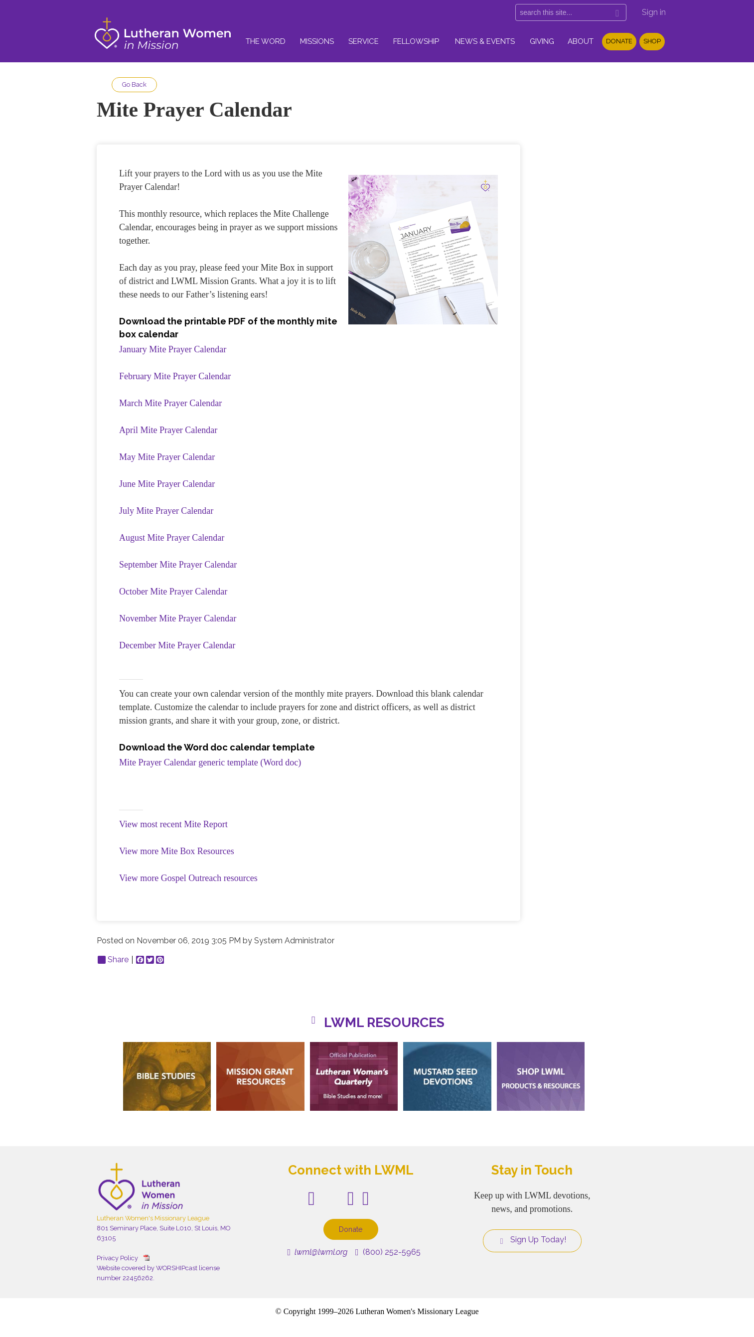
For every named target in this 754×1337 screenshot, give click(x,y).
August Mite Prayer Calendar (171, 538)
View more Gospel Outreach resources (188, 878)
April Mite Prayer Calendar (168, 430)
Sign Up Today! (532, 1240)
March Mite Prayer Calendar (170, 403)
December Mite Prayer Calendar (177, 645)
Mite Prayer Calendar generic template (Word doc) (210, 762)
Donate (619, 41)
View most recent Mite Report (173, 824)
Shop (652, 41)
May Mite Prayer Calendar (167, 457)
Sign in (654, 12)
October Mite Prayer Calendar (173, 591)
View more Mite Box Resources (176, 851)
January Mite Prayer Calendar (172, 349)
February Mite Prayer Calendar (175, 376)
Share (113, 960)
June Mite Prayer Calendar (167, 484)
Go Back (134, 84)
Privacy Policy (117, 1258)
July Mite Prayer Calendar (166, 511)
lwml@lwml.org (317, 1252)
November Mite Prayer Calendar (177, 618)
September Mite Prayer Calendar (178, 565)
